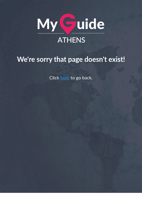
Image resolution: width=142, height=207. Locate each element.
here (64, 77)
